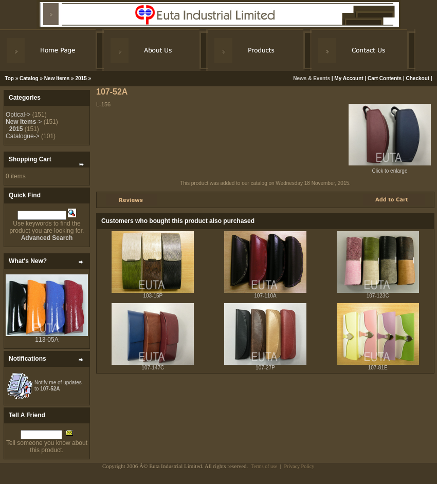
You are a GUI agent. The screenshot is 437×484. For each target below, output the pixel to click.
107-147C (152, 367)
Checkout (418, 78)
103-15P (152, 296)
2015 (80, 78)
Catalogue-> (23, 136)
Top (9, 78)
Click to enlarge (390, 168)
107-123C (378, 296)
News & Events (312, 78)
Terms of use (264, 466)
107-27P (265, 367)
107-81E (378, 367)
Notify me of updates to (58, 386)
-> (24, 121)
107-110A (265, 296)
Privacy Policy (299, 466)
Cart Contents (385, 78)
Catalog (29, 78)
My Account (348, 78)
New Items (56, 78)
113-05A (46, 339)
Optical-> (18, 114)
